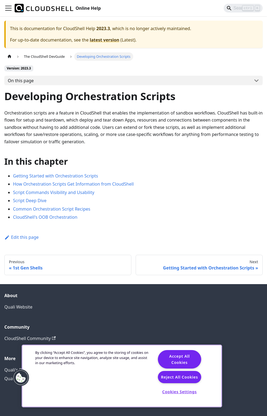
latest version (104, 40)
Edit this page (21, 237)
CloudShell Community (30, 338)
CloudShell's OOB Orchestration (45, 217)
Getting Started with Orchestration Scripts (55, 176)
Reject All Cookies (179, 377)
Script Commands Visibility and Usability (53, 192)
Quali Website (18, 307)
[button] (21, 377)
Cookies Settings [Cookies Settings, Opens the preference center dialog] (179, 391)
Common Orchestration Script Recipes (51, 209)
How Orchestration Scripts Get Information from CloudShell (73, 184)
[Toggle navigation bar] (8, 8)
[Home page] (9, 56)
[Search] (243, 8)
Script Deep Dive (30, 201)
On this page (21, 81)
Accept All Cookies (179, 359)
